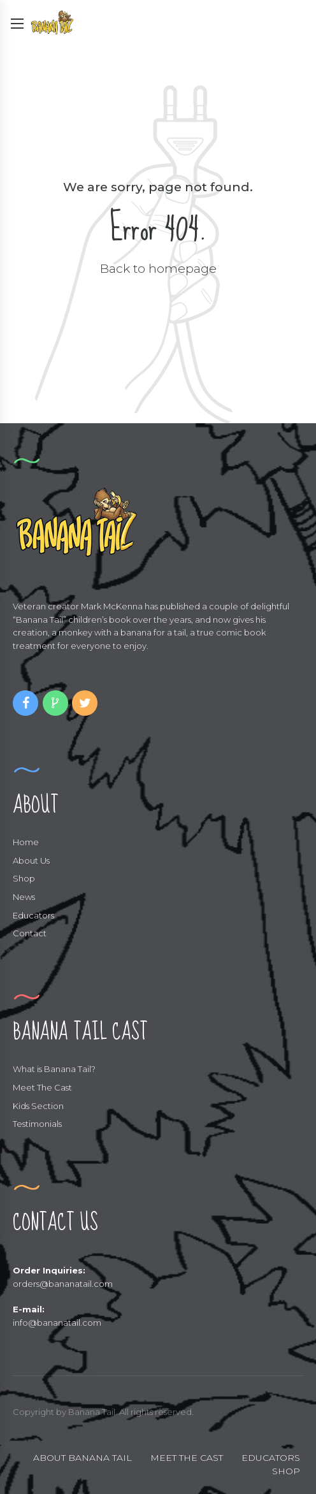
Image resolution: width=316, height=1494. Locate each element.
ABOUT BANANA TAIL (82, 1457)
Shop (24, 878)
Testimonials (37, 1124)
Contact (30, 933)
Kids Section (38, 1106)
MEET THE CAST (186, 1457)
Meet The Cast (42, 1087)
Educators (33, 915)
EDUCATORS (270, 1457)
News (24, 897)
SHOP (286, 1471)
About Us (31, 860)
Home (26, 842)
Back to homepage (158, 268)
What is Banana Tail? (54, 1069)
